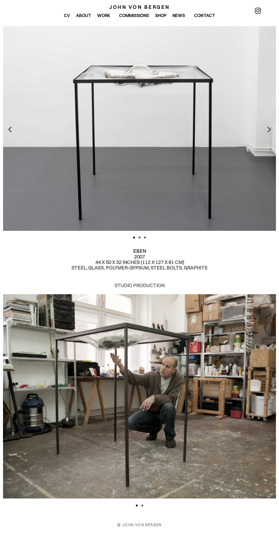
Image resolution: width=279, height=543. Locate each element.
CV (67, 15)
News (180, 16)
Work (105, 16)
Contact (204, 15)
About (83, 15)
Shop (160, 15)
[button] (10, 129)
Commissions (134, 15)
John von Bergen (139, 7)
